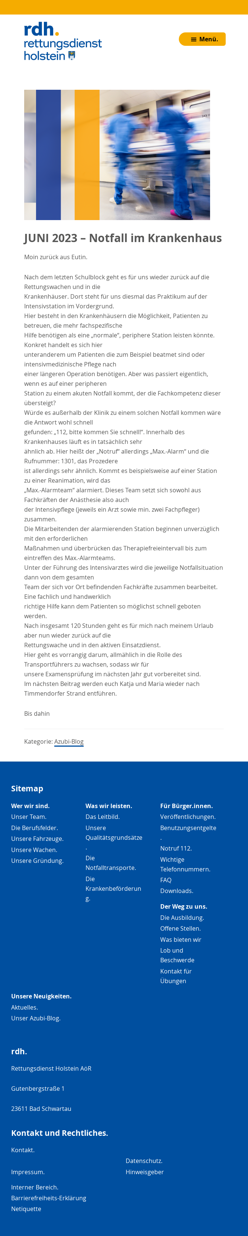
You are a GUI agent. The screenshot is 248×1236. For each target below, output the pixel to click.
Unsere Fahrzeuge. (37, 839)
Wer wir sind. (30, 806)
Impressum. (28, 1172)
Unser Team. (28, 817)
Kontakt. (23, 1150)
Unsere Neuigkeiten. (41, 996)
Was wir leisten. (109, 806)
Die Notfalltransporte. (111, 863)
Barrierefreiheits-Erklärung (48, 1198)
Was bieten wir (181, 939)
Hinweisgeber (145, 1172)
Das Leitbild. (103, 817)
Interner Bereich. (34, 1187)
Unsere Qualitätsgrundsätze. (114, 837)
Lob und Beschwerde (177, 955)
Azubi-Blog (69, 741)
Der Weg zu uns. (183, 906)
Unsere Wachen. (34, 850)
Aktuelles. (24, 1007)
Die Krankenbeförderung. (113, 888)
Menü (209, 43)
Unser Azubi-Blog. (36, 1018)
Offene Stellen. (180, 928)
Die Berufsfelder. (34, 828)
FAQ (165, 880)
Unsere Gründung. (37, 861)
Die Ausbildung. (182, 918)
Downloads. (176, 891)
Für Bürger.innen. (186, 806)
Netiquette (26, 1209)
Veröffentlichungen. (188, 817)
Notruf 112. (176, 848)
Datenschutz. (144, 1161)
